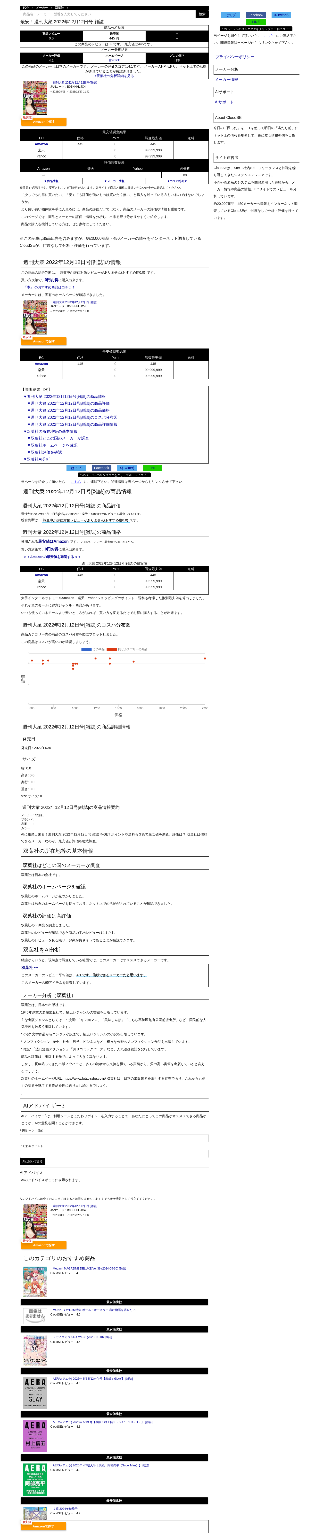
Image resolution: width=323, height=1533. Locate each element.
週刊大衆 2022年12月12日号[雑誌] (75, 82)
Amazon (41, 144)
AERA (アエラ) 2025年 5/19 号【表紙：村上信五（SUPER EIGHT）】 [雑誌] (103, 1422)
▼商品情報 (51, 181)
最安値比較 (114, 1302)
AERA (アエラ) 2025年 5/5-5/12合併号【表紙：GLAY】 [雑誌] (93, 1378)
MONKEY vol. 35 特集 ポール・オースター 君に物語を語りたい (94, 1310)
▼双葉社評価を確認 (42, 452)
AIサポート (224, 102)
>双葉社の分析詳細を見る (114, 76)
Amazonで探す (44, 122)
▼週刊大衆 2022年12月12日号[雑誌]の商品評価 (66, 403)
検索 (202, 14)
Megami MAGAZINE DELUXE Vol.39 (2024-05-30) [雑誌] (89, 1268)
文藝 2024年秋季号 (65, 1508)
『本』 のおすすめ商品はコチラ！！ (51, 287)
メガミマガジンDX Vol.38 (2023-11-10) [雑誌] (82, 1337)
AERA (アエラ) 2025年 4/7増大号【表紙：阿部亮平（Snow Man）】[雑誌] (101, 1465)
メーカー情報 (226, 79)
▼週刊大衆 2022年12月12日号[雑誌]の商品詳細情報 (70, 424)
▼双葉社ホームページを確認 (50, 445)
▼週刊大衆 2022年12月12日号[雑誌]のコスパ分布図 (70, 417)
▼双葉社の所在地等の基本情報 (50, 431)
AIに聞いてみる (33, 1161)
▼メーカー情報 (114, 181)
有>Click (114, 60)
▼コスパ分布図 (177, 181)
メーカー (42, 7)
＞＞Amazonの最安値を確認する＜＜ (52, 557)
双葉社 (59, 7)
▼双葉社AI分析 (36, 459)
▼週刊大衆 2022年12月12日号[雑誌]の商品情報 (64, 397)
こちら (76, 482)
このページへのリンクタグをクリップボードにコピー (114, 475)
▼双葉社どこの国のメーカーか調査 (56, 438)
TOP (26, 7)
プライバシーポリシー (234, 57)
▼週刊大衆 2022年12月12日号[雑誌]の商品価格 (66, 410)
